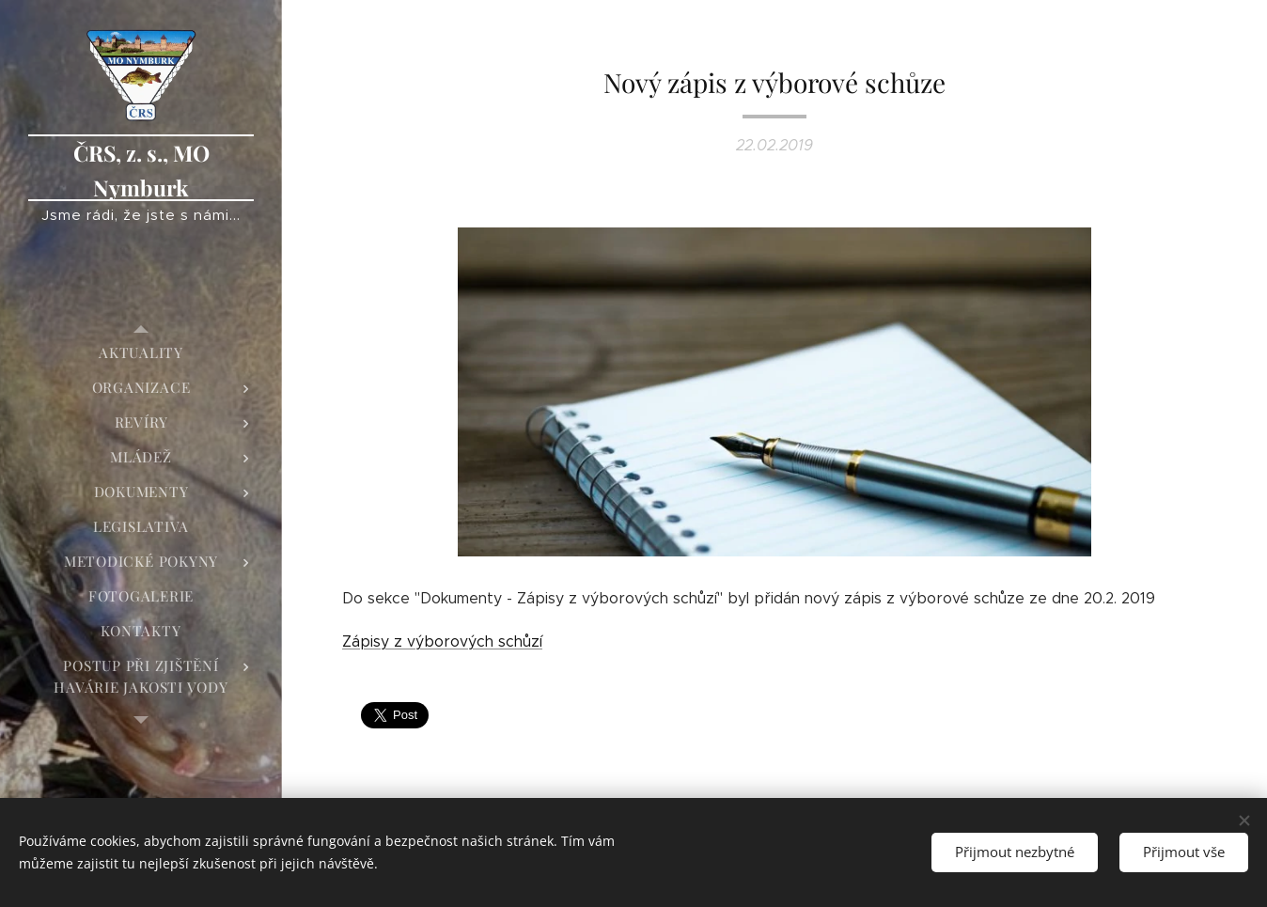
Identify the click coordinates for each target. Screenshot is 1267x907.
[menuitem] (141, 353)
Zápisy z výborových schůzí (442, 641)
